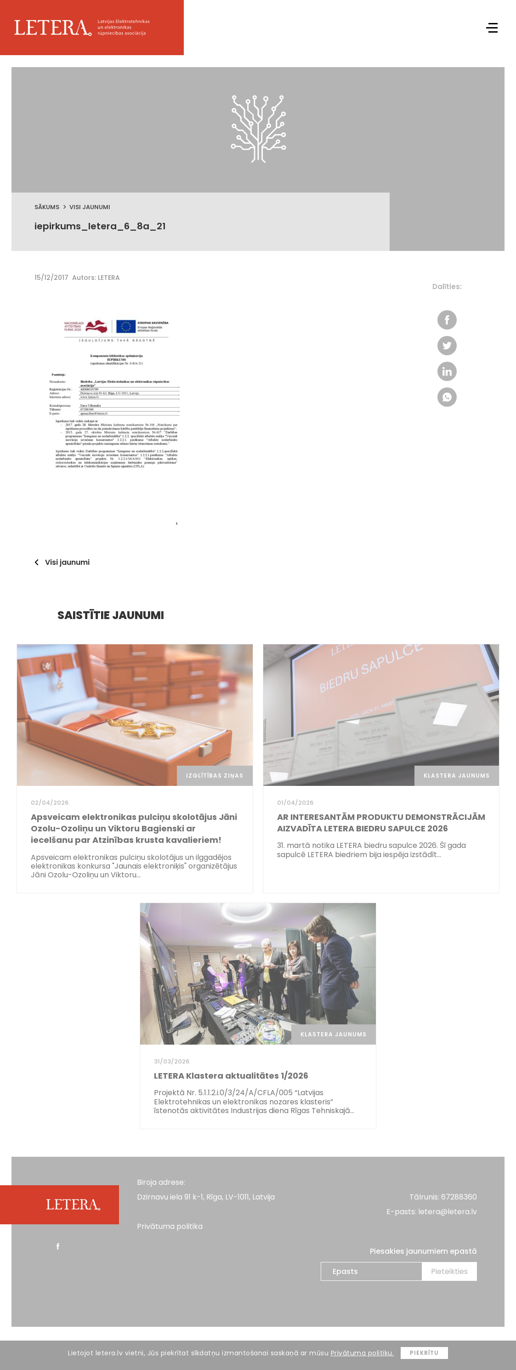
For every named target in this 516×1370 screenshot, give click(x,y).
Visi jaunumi (89, 207)
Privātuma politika (170, 1226)
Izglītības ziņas (215, 775)
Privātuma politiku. (362, 1353)
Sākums (46, 207)
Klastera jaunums (457, 775)
